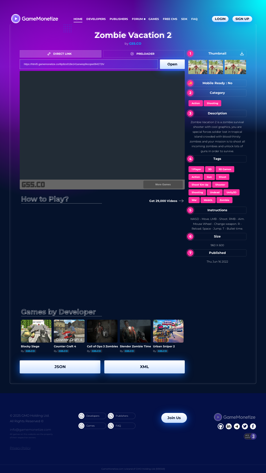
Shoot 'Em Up (200, 184)
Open (172, 64)
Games (153, 19)
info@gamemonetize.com (30, 430)
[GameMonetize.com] (34, 19)
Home (78, 19)
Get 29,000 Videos (165, 201)
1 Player (196, 169)
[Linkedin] (237, 426)
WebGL (208, 200)
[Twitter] (245, 426)
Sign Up (242, 19)
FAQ (194, 19)
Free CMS (170, 19)
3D (210, 169)
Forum (137, 19)
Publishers (119, 19)
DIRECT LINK (60, 54)
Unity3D (231, 192)
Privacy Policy (20, 448)
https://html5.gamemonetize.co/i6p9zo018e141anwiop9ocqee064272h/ (89, 64)
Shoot (222, 176)
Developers (96, 19)
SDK (184, 19)
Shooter (220, 184)
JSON (60, 366)
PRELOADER (143, 54)
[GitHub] (253, 426)
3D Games (225, 169)
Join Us (174, 418)
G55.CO (135, 43)
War (194, 200)
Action (196, 103)
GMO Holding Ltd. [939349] (150, 468)
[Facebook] (221, 426)
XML (144, 366)
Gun (209, 176)
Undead (214, 192)
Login (220, 19)
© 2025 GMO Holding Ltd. (29, 415)
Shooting (212, 103)
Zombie (224, 200)
